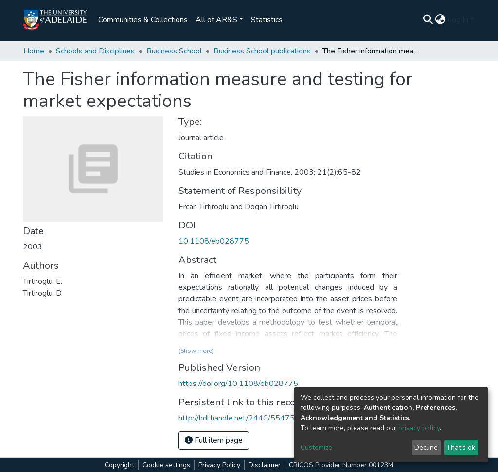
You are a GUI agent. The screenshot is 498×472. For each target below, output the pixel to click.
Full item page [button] (214, 440)
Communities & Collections (143, 20)
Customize (316, 447)
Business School (174, 51)
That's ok (460, 447)
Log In (457, 20)
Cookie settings (166, 465)
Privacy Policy (219, 465)
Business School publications (262, 51)
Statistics (267, 20)
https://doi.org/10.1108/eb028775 (238, 383)
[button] (440, 20)
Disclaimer (265, 465)
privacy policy (419, 428)
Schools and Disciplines (95, 51)
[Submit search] (428, 20)
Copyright (119, 465)
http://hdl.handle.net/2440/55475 (236, 418)
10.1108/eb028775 (213, 241)
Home (33, 51)
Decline (426, 447)
